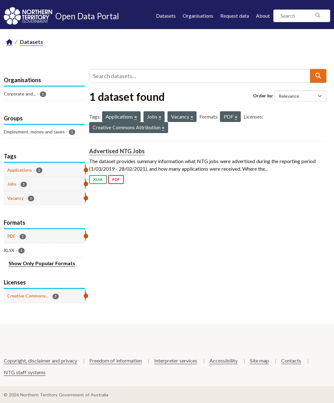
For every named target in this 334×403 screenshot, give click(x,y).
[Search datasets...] (199, 76)
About (263, 16)
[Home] (9, 42)
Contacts (291, 360)
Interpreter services (175, 360)
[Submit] (318, 76)
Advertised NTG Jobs (117, 151)
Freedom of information (115, 360)
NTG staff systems (25, 372)
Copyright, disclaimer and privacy (40, 360)
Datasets (166, 16)
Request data (234, 16)
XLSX (97, 179)
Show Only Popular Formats (42, 263)
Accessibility (224, 360)
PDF (116, 179)
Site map (259, 360)
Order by (262, 95)
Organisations (198, 16)
